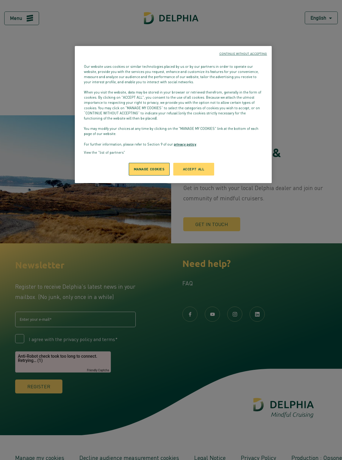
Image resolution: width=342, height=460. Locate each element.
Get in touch (211, 224)
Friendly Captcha (98, 370)
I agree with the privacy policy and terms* (73, 339)
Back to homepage (171, 95)
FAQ (187, 283)
